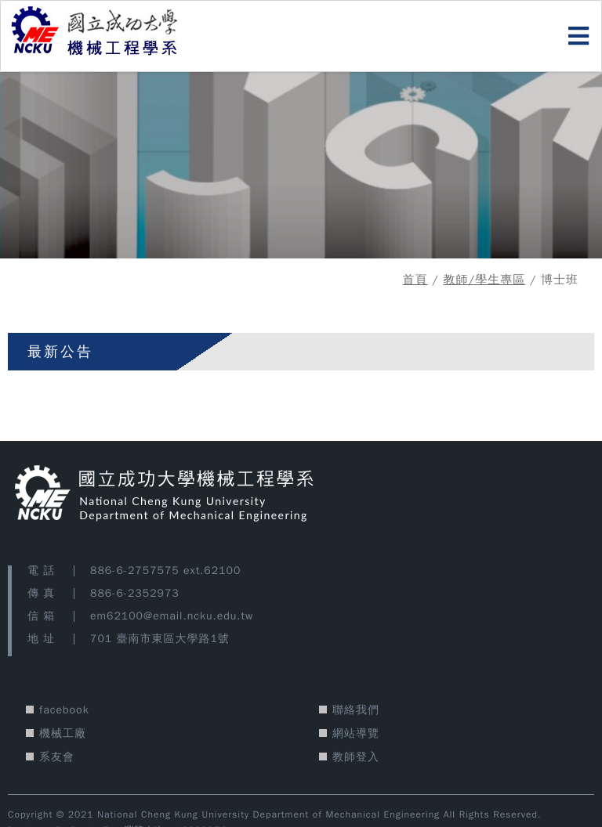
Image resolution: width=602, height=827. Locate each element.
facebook (64, 710)
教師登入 (355, 757)
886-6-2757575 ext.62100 (165, 570)
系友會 (56, 757)
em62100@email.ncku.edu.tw (171, 616)
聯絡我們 (355, 710)
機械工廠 (62, 733)
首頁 (415, 280)
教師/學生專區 (484, 280)
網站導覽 (355, 733)
